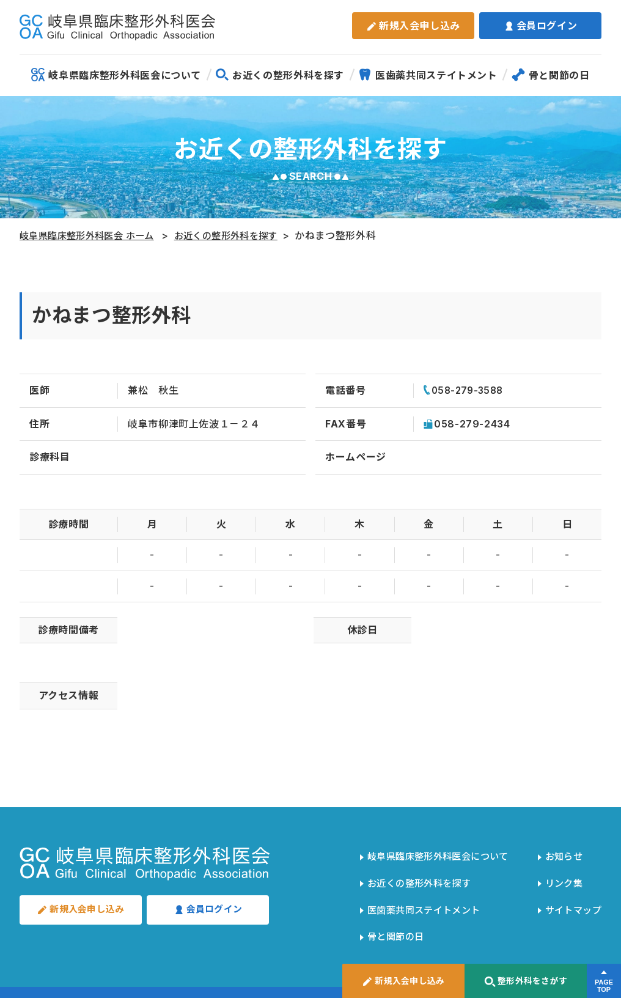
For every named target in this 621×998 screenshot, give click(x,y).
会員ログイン (541, 26)
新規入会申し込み (413, 26)
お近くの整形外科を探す (279, 74)
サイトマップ (570, 895)
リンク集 (560, 874)
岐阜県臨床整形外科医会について (116, 74)
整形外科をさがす (525, 981)
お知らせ (560, 854)
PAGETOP (603, 986)
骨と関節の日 (551, 74)
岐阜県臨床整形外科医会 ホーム (92, 235)
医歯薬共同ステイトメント (428, 74)
